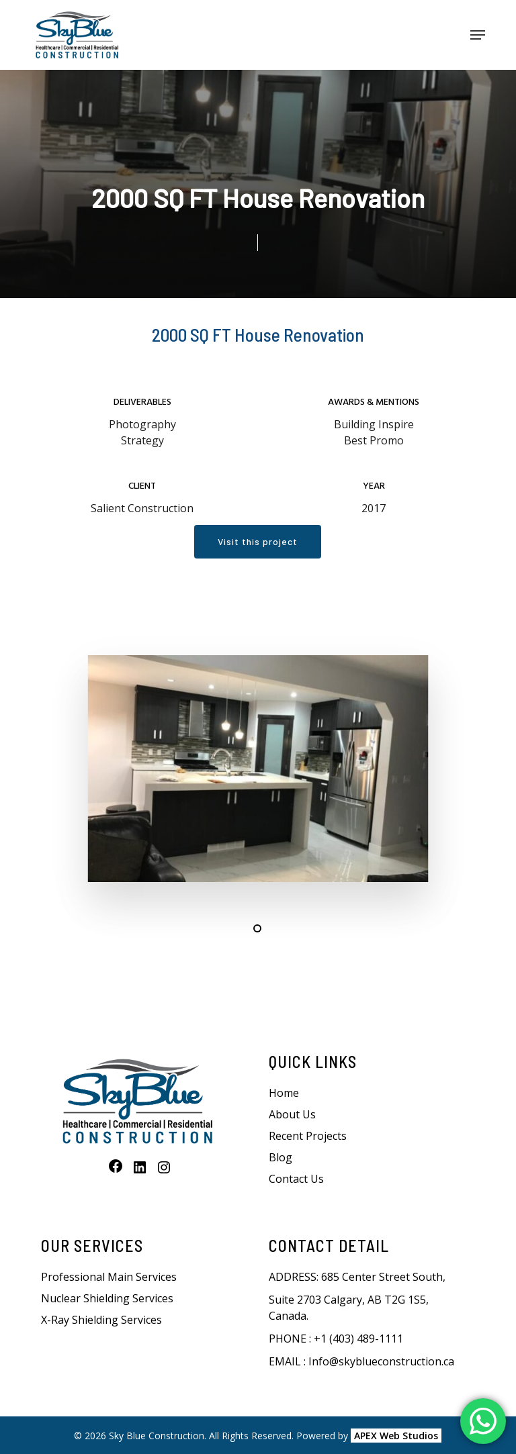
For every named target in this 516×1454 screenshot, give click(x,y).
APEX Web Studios (396, 1435)
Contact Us (296, 1178)
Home (284, 1092)
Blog (280, 1157)
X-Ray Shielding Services (101, 1319)
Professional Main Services (109, 1276)
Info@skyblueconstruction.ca (381, 1361)
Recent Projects (308, 1135)
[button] (477, 35)
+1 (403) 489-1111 (358, 1338)
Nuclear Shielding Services (107, 1298)
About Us (292, 1114)
